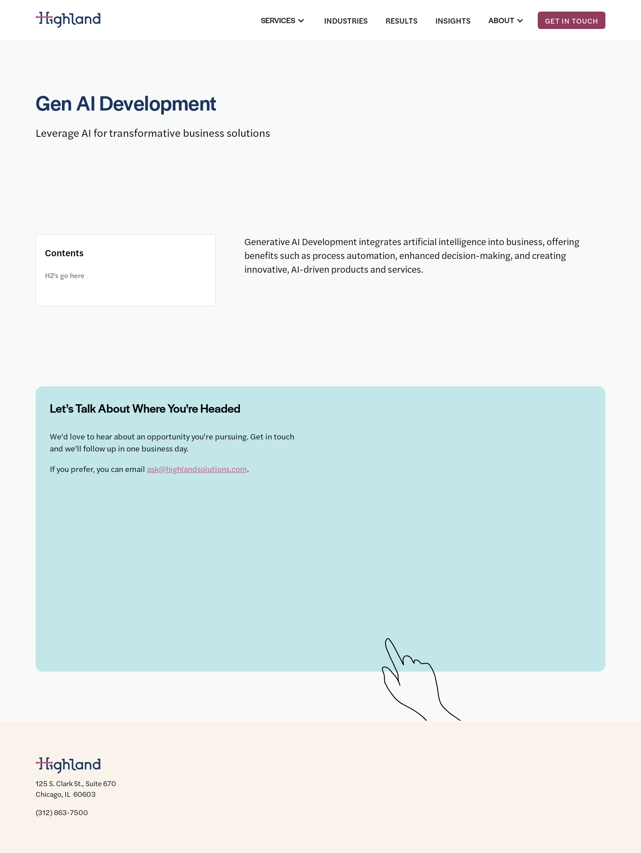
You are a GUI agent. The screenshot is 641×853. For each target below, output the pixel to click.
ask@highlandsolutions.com (197, 468)
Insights (453, 20)
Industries (346, 20)
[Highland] (76, 20)
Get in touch (571, 20)
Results (401, 20)
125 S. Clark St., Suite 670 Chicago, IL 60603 (76, 789)
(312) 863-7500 (62, 812)
